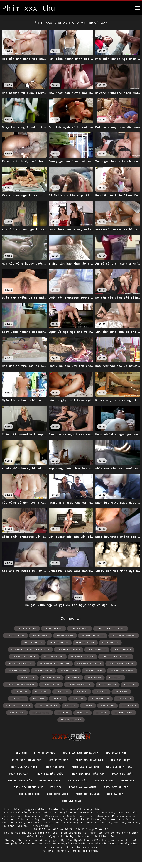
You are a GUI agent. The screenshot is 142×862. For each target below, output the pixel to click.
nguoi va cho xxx (33, 642)
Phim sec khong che (26, 760)
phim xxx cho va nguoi (24, 656)
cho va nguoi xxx (53, 628)
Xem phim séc (58, 760)
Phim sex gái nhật (23, 766)
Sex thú (21, 753)
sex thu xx (129, 684)
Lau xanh (8, 826)
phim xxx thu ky (93, 670)
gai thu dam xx (40, 635)
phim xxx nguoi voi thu (121, 663)
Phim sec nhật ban (85, 766)
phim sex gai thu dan (69, 649)
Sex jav (119, 822)
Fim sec (56, 787)
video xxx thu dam (47, 705)
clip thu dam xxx (80, 628)
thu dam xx (101, 691)
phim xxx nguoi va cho (20, 663)
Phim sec (93, 819)
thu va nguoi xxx (100, 698)
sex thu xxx (41, 691)
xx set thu (63, 712)
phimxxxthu (73, 677)
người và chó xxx (59, 642)
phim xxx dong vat (53, 656)
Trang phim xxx (98, 816)
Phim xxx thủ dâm (14, 812)
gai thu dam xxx (65, 635)
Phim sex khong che (70, 822)
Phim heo (8, 819)
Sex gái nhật (120, 760)
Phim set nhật (71, 800)
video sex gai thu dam (18, 705)
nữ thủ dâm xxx (110, 642)
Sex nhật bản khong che (80, 753)
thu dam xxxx (18, 698)
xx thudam (101, 712)
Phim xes (54, 819)
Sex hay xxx (75, 816)
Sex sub (47, 822)
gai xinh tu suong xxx (123, 635)
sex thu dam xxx (107, 684)
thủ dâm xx (81, 691)
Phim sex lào (77, 780)
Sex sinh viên (57, 794)
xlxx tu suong (17, 712)
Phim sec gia (18, 773)
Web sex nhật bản (119, 766)
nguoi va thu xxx (85, 642)
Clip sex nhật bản (89, 760)
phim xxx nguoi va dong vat (54, 663)
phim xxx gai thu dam (82, 656)
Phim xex (33, 822)
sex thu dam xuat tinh (79, 684)
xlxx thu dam (107, 705)
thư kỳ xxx (58, 698)
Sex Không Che (116, 753)
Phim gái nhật (49, 780)
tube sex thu (124, 698)
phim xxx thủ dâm (43, 670)
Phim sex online (116, 787)
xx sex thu (82, 712)
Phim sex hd (39, 826)
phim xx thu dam (122, 649)
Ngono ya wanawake (83, 787)
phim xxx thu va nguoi (122, 670)
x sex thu (70, 705)
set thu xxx (115, 677)
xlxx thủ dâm (129, 705)
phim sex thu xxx (97, 649)
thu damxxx (38, 698)
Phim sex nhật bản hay (88, 773)
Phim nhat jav (44, 753)
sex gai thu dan (51, 684)
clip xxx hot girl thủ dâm (111, 628)
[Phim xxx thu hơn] (137, 8)
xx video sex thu (123, 712)
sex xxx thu (62, 691)
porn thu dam (94, 677)
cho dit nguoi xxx (27, 628)
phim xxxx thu (28, 677)
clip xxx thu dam (15, 635)
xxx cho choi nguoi (71, 719)
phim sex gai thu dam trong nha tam (30, 649)
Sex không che (74, 819)
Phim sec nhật (122, 773)
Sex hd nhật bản (20, 780)
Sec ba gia (115, 794)
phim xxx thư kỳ (68, 670)
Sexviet (133, 822)
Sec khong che (29, 794)
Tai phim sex (104, 812)
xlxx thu (88, 705)
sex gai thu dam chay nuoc (20, 684)
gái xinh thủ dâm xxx (93, 635)
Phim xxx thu (54, 816)
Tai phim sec (104, 780)
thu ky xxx (77, 698)
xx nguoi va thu (41, 712)
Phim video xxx (123, 816)
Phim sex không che (31, 819)
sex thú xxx (21, 691)
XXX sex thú (38, 812)
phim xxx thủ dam (17, 670)
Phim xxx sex (11, 816)
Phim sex (86, 812)
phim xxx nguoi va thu (89, 663)
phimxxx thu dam (51, 677)
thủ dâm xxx (121, 691)
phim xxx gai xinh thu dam (116, 656)
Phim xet (17, 822)
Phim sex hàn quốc (49, 773)
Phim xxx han (54, 766)
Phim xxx (127, 780)
